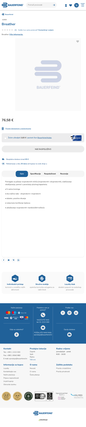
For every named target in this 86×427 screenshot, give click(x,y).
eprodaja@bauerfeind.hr (43, 335)
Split (31, 354)
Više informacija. (16, 34)
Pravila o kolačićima (63, 368)
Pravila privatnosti (63, 371)
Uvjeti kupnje (8, 381)
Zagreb (32, 351)
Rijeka (32, 357)
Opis (22, 174)
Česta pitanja (35, 375)
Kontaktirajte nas (9, 371)
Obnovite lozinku (9, 384)
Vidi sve (33, 359)
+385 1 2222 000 (13, 352)
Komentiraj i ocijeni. (46, 30)
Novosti (32, 368)
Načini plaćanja (9, 375)
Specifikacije (35, 174)
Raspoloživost (50, 174)
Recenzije (64, 174)
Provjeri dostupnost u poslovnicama (18, 129)
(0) (16, 30)
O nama (33, 371)
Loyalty (6, 368)
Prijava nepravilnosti (11, 378)
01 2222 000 (44, 322)
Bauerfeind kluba (45, 137)
